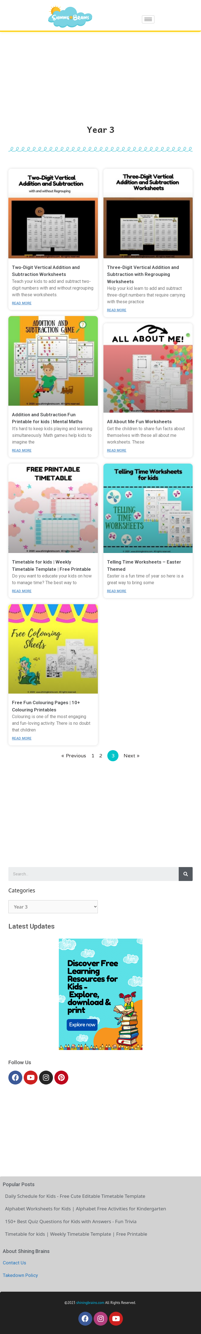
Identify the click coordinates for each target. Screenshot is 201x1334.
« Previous (73, 755)
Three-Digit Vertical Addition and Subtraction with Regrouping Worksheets (143, 274)
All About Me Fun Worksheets (139, 421)
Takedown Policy (20, 1275)
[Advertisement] (100, 73)
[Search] (186, 874)
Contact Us (14, 1263)
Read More (22, 303)
